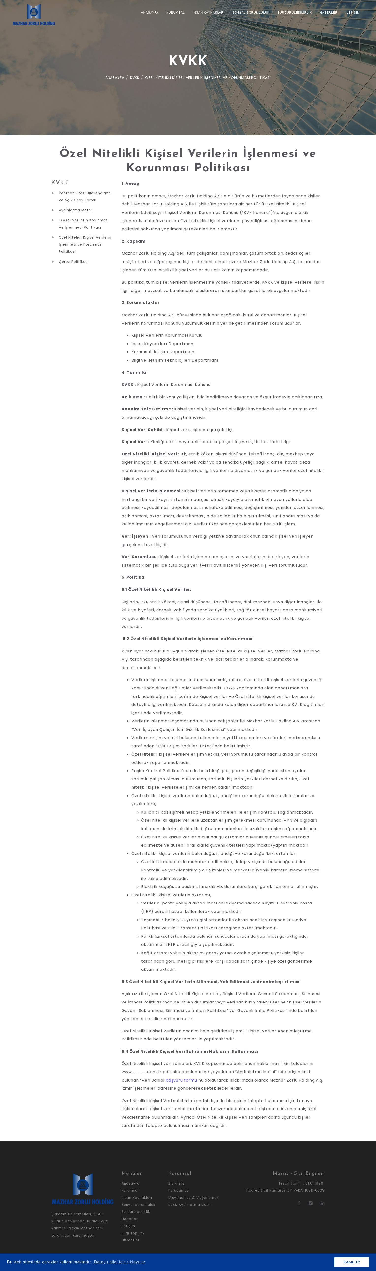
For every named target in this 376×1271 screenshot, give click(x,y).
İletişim (352, 12)
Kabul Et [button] (352, 1262)
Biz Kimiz (176, 1183)
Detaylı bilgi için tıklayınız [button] (119, 1262)
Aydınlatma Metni (75, 210)
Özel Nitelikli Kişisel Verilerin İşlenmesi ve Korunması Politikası (85, 244)
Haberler (329, 12)
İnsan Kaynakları (209, 12)
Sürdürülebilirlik (295, 12)
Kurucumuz (178, 1190)
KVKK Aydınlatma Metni (190, 1205)
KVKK (134, 77)
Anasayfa (149, 12)
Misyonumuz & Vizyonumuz (193, 1197)
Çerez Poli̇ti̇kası (74, 261)
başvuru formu (181, 1080)
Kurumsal (175, 12)
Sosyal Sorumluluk (251, 12)
